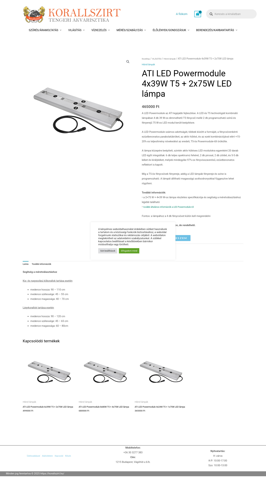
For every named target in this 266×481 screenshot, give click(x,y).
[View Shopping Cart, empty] (197, 14)
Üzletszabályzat (24, 462)
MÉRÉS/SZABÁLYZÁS (128, 30)
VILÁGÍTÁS (80, 30)
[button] (127, 62)
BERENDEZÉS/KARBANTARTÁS (206, 30)
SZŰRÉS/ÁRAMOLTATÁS (53, 30)
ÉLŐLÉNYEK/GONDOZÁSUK (163, 30)
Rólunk (77, 462)
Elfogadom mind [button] (129, 251)
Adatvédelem (46, 462)
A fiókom (185, 14)
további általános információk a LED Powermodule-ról (173, 206)
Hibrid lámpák (174, 58)
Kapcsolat (63, 462)
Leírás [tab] (26, 264)
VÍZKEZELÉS (100, 30)
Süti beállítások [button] (107, 251)
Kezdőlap (146, 58)
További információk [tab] (44, 264)
